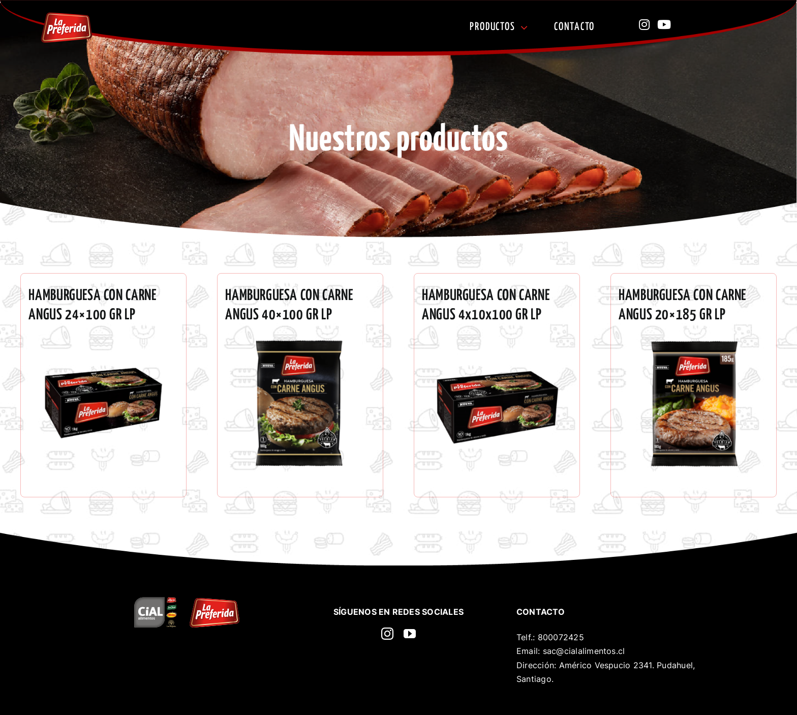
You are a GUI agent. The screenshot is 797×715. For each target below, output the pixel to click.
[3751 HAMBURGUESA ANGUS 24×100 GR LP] (103, 341)
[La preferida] (66, 16)
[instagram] (387, 634)
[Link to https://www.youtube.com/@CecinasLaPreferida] (664, 24)
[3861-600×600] (497, 341)
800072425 (561, 637)
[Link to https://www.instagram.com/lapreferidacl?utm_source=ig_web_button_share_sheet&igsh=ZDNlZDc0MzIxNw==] (644, 24)
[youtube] (410, 634)
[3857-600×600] (300, 341)
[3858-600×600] (693, 341)
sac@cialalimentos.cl (584, 651)
